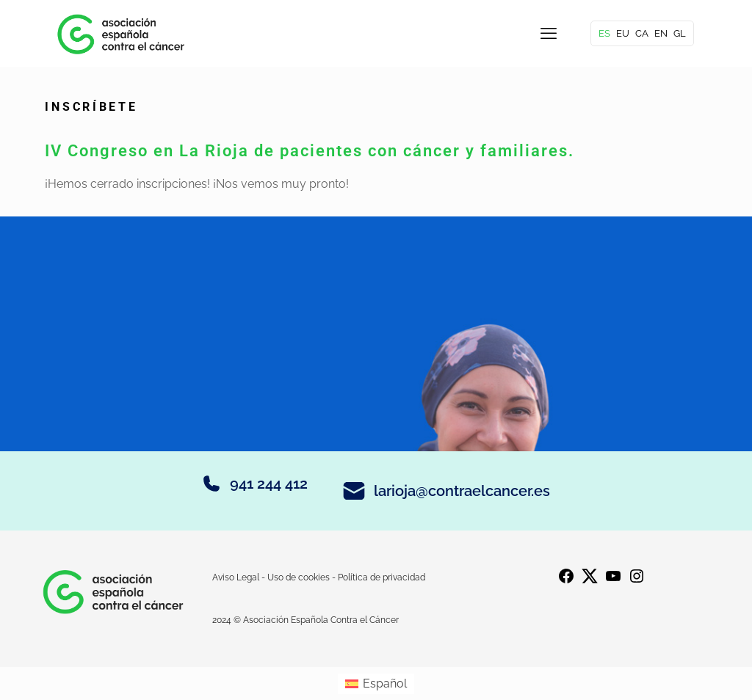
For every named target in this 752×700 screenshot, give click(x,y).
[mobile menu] (548, 33)
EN (661, 33)
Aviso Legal (236, 577)
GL (679, 33)
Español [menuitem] (385, 683)
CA (641, 33)
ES (604, 33)
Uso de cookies (298, 577)
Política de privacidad (381, 577)
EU (622, 33)
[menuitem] (376, 684)
